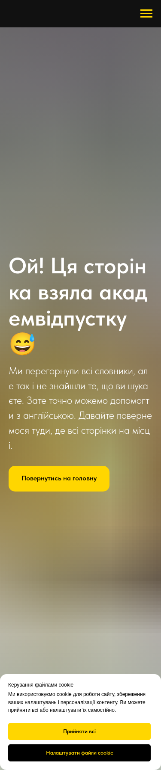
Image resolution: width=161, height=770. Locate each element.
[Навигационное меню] (146, 13)
